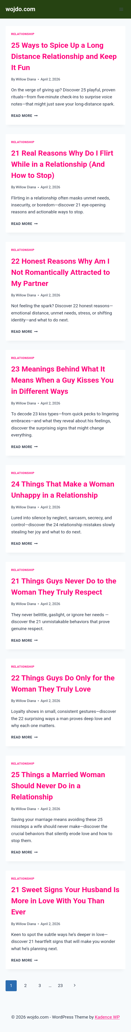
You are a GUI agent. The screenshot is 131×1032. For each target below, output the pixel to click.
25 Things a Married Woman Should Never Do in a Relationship (58, 785)
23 (60, 985)
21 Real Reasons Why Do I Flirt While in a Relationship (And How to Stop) (62, 164)
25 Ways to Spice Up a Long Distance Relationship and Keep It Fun (64, 56)
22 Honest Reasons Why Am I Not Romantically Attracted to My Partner (60, 272)
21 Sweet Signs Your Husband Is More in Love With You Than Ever (65, 900)
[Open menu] (121, 9)
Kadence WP (107, 1017)
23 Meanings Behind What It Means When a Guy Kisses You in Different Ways (62, 380)
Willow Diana (26, 79)
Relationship (22, 34)
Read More (24, 116)
